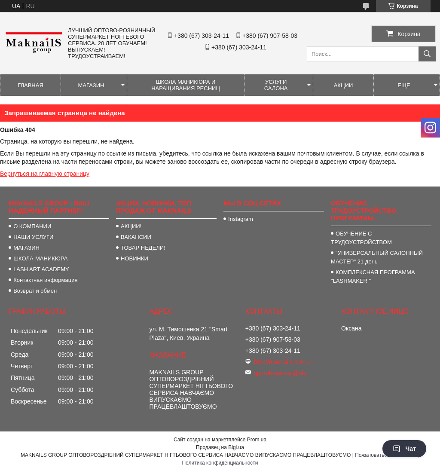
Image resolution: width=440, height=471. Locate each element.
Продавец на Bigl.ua (220, 447)
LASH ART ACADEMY (41, 269)
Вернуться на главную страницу (44, 173)
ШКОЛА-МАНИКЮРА (40, 258)
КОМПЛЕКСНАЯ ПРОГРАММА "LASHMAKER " (373, 276)
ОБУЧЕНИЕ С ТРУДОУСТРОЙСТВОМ (361, 237)
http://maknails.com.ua (284, 361)
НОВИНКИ (134, 258)
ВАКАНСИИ (136, 237)
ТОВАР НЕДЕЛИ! (143, 248)
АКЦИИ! (131, 226)
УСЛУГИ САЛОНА (276, 85)
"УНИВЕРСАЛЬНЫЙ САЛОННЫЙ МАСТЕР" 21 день (377, 257)
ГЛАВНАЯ (30, 85)
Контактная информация (45, 280)
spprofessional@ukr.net (284, 373)
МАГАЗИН (91, 85)
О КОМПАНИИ (32, 226)
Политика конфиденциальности (220, 463)
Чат (404, 449)
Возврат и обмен (35, 290)
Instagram (240, 219)
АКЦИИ (343, 85)
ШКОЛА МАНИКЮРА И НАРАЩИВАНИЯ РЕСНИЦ (185, 85)
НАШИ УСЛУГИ (33, 237)
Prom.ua (256, 440)
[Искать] (427, 53)
